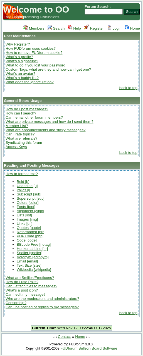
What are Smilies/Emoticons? (30, 278)
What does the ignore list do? (30, 82)
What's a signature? (22, 61)
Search (56, 28)
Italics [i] (23, 190)
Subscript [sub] (29, 194)
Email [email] (27, 261)
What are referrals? (21, 138)
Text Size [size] (29, 265)
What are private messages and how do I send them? (49, 122)
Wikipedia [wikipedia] (34, 269)
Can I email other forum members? (34, 117)
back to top (128, 88)
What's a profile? (19, 57)
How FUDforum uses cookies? (31, 48)
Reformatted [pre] (31, 232)
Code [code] (27, 240)
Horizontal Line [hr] (32, 249)
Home (132, 28)
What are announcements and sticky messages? (45, 130)
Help (74, 28)
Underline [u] (27, 186)
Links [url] (25, 223)
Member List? (17, 126)
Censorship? (16, 303)
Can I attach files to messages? (31, 286)
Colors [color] (28, 202)
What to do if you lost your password (35, 65)
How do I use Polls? (22, 282)
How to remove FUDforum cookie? (34, 53)
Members (33, 28)
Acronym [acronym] (33, 257)
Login (114, 28)
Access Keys (16, 147)
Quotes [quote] (29, 228)
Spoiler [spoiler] (29, 253)
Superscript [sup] (31, 198)
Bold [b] (23, 182)
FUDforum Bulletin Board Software (88, 348)
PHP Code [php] (30, 236)
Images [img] (27, 219)
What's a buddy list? (22, 78)
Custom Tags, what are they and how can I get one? (48, 69)
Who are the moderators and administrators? (42, 299)
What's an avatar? (20, 73)
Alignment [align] (30, 211)
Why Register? (18, 44)
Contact (64, 337)
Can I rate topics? (20, 134)
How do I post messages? (27, 109)
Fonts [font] (26, 207)
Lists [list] (24, 215)
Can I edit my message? (26, 294)
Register (94, 28)
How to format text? (22, 174)
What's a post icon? (22, 290)
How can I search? (21, 113)
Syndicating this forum (24, 142)
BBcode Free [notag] (34, 244)
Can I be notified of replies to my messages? (42, 307)
